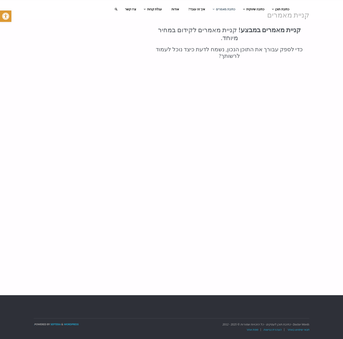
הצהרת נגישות (272, 330)
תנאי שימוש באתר (298, 330)
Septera (55, 324)
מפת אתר (252, 330)
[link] (111, 9)
